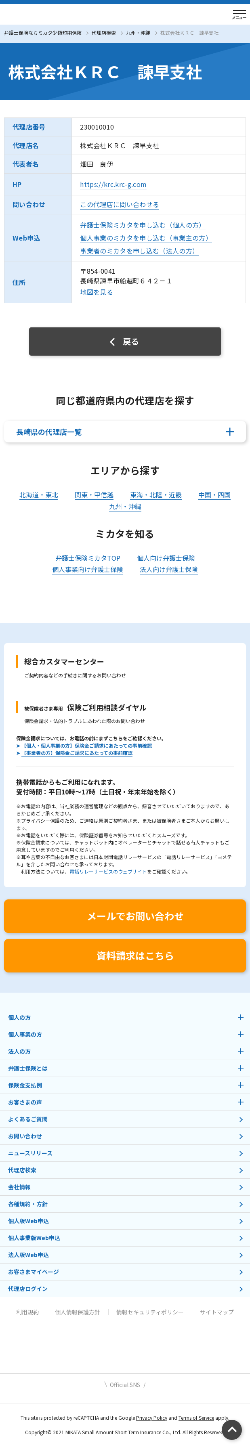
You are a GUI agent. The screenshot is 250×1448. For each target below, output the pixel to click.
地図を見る (96, 292)
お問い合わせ (25, 1136)
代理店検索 (104, 32)
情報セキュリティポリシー (150, 1312)
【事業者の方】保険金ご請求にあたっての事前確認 (76, 752)
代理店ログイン (28, 1289)
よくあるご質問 (28, 1119)
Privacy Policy (151, 1417)
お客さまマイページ (33, 1272)
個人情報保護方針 (77, 1312)
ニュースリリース (30, 1153)
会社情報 (19, 1187)
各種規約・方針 (28, 1204)
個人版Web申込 (28, 1221)
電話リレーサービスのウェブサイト (108, 871)
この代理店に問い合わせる (119, 204)
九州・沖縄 (138, 32)
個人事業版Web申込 (34, 1238)
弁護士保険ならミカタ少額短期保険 (43, 32)
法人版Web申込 (28, 1255)
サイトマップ (217, 1312)
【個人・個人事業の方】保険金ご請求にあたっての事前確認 (86, 745)
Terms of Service (196, 1417)
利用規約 (27, 1312)
